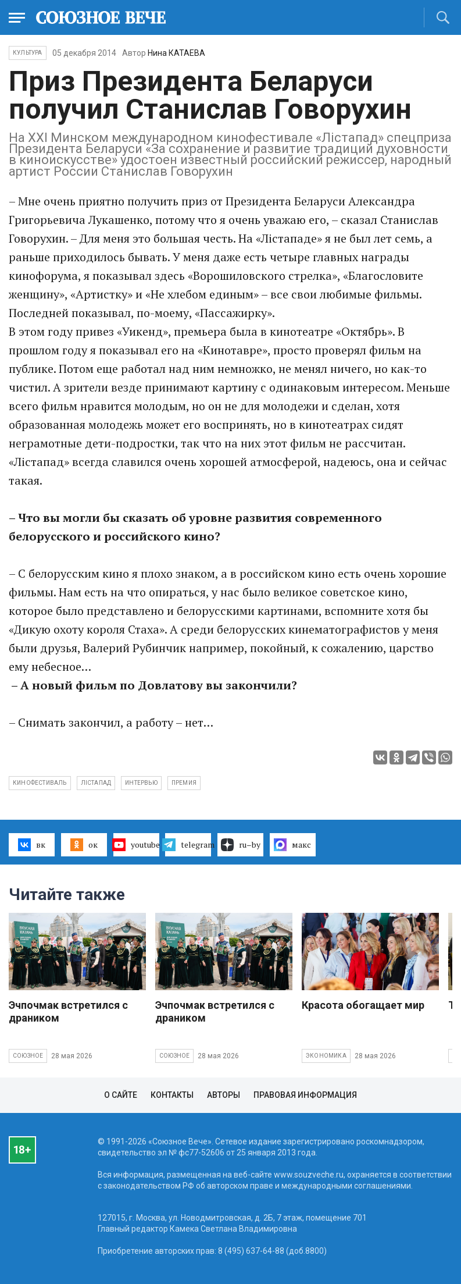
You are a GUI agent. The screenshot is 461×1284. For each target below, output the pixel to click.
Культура (27, 52)
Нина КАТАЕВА (176, 53)
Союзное (28, 1055)
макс (292, 844)
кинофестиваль (40, 783)
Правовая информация (305, 1095)
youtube (136, 844)
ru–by (240, 844)
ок (84, 844)
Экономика (326, 1055)
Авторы (223, 1095)
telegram (188, 844)
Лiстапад (96, 783)
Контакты (172, 1095)
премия (183, 783)
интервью (141, 783)
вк (31, 844)
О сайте (120, 1095)
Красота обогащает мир (363, 1005)
